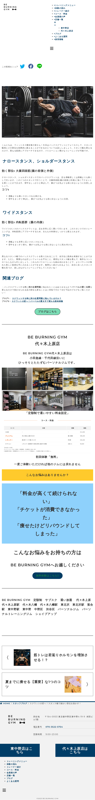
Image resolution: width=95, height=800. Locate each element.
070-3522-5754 (54, 727)
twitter (23, 67)
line (40, 67)
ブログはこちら (47, 311)
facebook (31, 67)
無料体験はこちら (47, 575)
